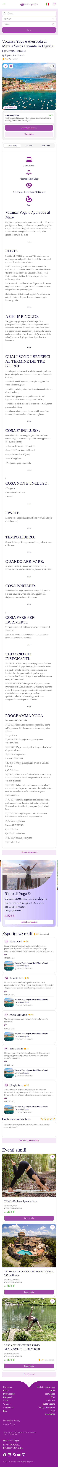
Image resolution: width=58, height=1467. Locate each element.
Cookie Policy (9, 1424)
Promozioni (50, 1394)
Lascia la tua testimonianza (29, 1140)
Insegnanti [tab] (46, 145)
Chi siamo (7, 1387)
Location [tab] (29, 145)
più (5, 954)
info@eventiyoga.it (11, 1440)
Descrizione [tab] (12, 145)
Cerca (29, 30)
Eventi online (8, 1394)
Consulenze (50, 1414)
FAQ (53, 1397)
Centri (5, 1401)
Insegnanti (7, 1397)
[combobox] (29, 19)
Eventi (6, 1390)
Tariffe (52, 1390)
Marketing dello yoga (46, 1387)
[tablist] (29, 145)
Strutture (6, 1404)
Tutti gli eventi (29, 1374)
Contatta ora (29, 134)
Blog (5, 1411)
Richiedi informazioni (29, 128)
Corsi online (8, 1407)
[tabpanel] (29, 500)
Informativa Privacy (11, 1421)
